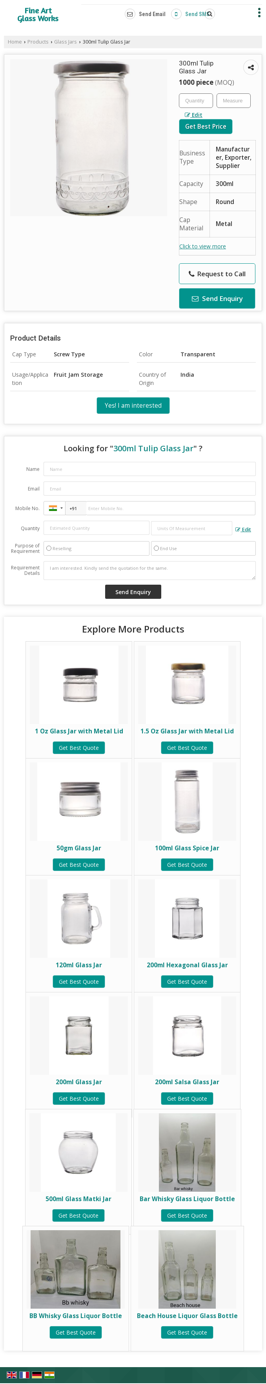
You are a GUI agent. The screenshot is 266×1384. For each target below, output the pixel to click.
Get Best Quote (79, 747)
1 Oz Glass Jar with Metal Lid (79, 731)
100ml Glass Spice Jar (187, 848)
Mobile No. (27, 508)
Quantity (30, 528)
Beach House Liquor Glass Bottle (187, 1316)
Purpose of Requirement (25, 548)
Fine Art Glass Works (37, 14)
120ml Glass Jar (79, 965)
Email (34, 488)
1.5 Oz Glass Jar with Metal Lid (187, 731)
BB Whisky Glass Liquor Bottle (75, 1316)
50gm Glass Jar (78, 848)
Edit (193, 115)
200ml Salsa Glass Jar (187, 1082)
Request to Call (217, 273)
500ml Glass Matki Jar (78, 1199)
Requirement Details (25, 570)
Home (15, 41)
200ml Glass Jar (79, 1082)
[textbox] (234, 100)
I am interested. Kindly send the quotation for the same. (150, 570)
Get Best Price (205, 126)
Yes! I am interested (133, 405)
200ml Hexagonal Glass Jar (187, 965)
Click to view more (202, 246)
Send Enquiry (217, 298)
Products (38, 41)
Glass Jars (65, 41)
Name (33, 469)
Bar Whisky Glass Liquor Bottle (187, 1199)
